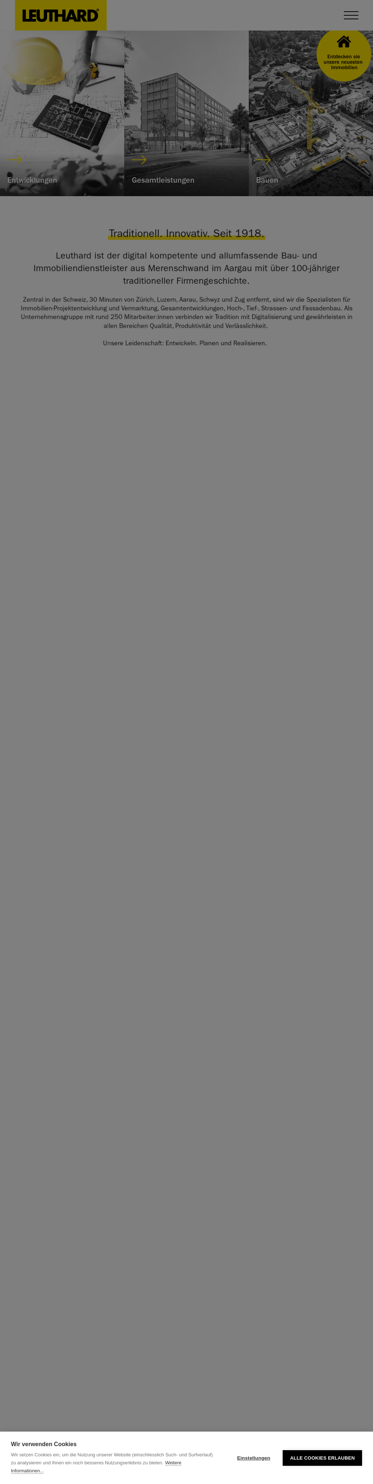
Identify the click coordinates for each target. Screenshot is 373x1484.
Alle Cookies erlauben (322, 1458)
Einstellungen (253, 1458)
